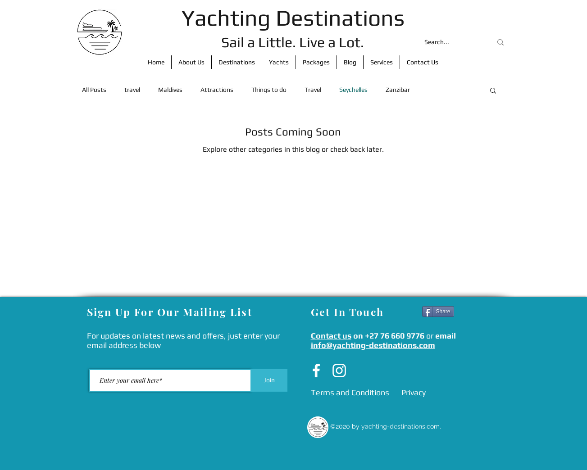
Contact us (331, 335)
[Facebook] (316, 371)
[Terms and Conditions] (350, 393)
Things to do (269, 89)
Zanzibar (398, 89)
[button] (493, 91)
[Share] (438, 311)
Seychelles (353, 89)
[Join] (269, 380)
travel (132, 89)
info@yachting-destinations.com (373, 345)
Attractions (216, 89)
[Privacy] (413, 393)
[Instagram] (339, 371)
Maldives (170, 89)
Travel (313, 89)
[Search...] (451, 42)
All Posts (94, 89)
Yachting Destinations (293, 18)
